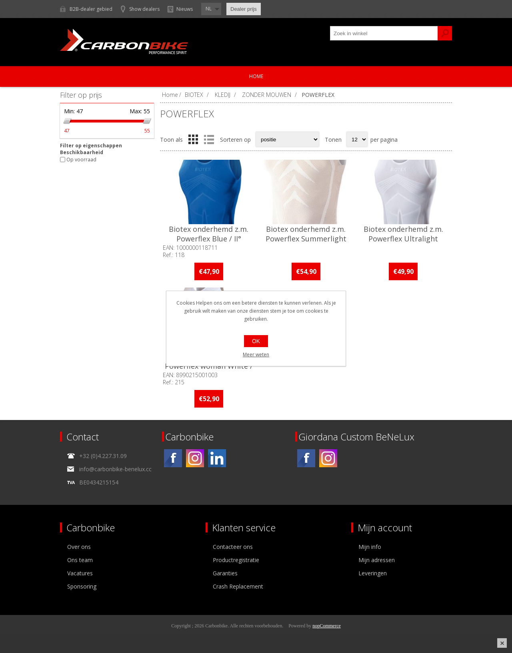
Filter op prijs (81, 95)
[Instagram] (195, 458)
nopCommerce (326, 626)
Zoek (445, 33)
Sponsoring (81, 586)
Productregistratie (236, 560)
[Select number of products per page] (357, 139)
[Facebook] (173, 458)
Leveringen (372, 573)
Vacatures (80, 573)
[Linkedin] (217, 458)
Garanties (225, 573)
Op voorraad (81, 159)
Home (256, 76)
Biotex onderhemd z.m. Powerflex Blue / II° (208, 233)
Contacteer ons (233, 547)
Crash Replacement (238, 586)
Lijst (209, 139)
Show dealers (144, 9)
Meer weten (256, 354)
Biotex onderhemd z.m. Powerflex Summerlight (306, 233)
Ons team (80, 560)
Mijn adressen (376, 560)
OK (256, 341)
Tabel (193, 139)
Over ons (79, 547)
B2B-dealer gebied (91, 9)
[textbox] (384, 33)
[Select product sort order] (287, 139)
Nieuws (184, 9)
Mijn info (369, 547)
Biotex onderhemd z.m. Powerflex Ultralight (403, 233)
